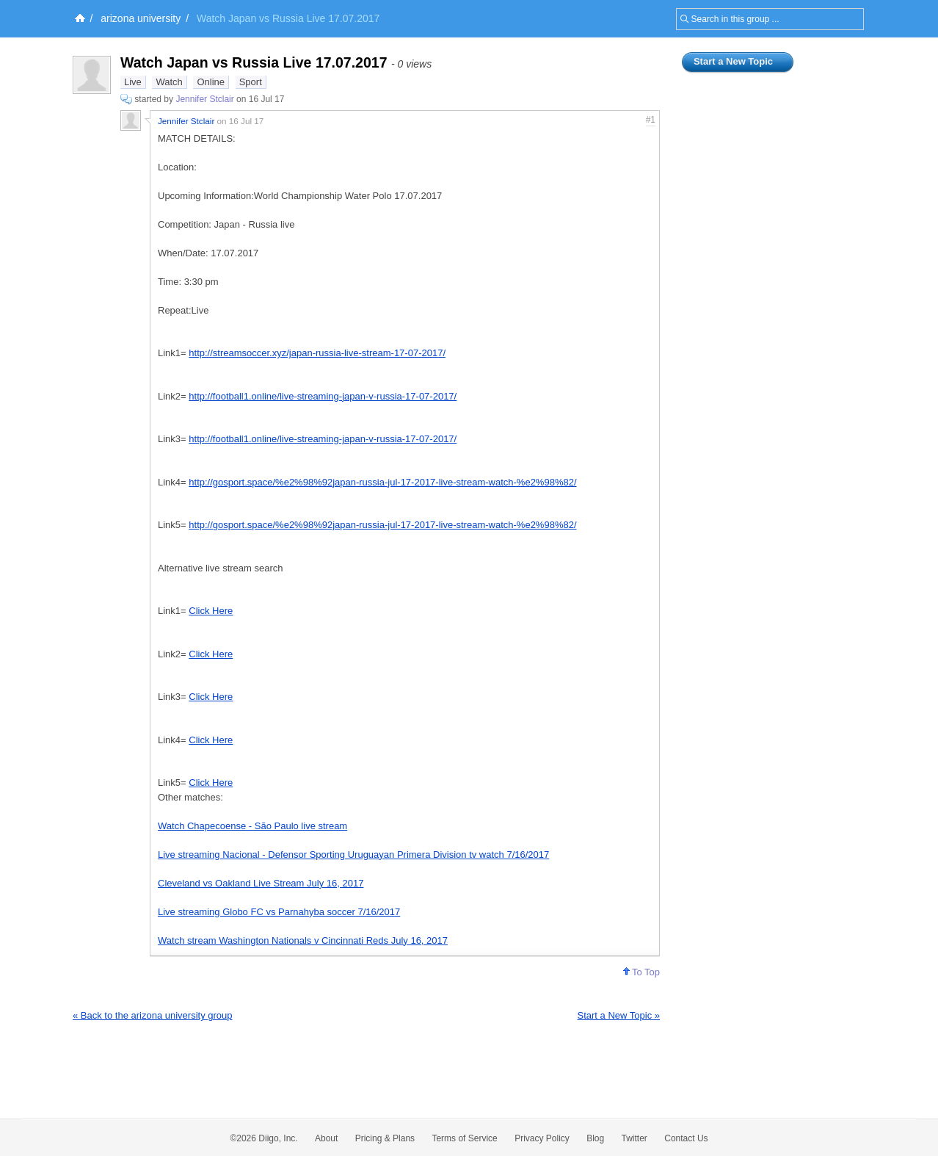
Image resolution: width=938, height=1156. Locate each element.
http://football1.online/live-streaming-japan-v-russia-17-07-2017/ (323, 396)
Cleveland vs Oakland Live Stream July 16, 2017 (260, 883)
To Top (641, 972)
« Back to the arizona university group (153, 1015)
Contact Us (686, 1138)
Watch (169, 81)
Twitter (634, 1138)
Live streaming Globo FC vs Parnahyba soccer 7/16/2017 (279, 911)
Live (133, 81)
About (326, 1138)
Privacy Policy (542, 1138)
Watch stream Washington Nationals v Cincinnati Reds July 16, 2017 (303, 940)
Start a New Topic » (619, 1015)
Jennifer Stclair (204, 99)
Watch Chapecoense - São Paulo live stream (252, 825)
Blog (595, 1138)
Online (211, 81)
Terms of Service (464, 1138)
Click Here (211, 610)
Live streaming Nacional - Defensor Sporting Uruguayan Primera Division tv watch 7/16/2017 (353, 854)
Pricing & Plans (385, 1138)
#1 (650, 120)
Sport (250, 81)
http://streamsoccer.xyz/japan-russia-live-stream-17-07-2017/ (317, 352)
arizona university (141, 18)
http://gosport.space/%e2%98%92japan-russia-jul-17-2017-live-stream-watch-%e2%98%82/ (382, 482)
